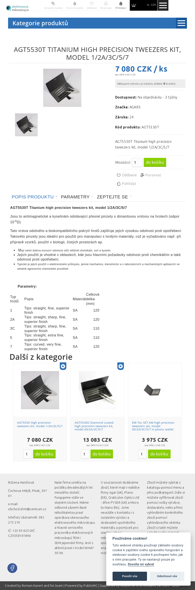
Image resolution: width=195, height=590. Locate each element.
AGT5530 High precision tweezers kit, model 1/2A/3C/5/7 (40, 424)
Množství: (123, 162)
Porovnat (150, 175)
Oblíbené (126, 175)
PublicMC (91, 585)
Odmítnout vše (167, 576)
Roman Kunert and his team (43, 585)
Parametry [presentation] (75, 196)
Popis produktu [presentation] (33, 196)
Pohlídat (126, 183)
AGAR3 (135, 107)
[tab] (34, 197)
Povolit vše (129, 576)
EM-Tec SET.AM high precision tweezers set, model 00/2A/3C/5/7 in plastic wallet (153, 426)
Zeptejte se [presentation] (112, 196)
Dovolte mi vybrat (141, 564)
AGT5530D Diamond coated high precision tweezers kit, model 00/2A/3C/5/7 (94, 426)
